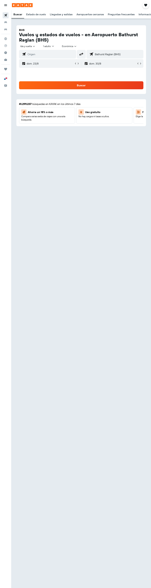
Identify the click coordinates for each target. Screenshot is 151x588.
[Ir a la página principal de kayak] (22, 5)
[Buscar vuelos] (5, 15)
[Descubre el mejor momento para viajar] (5, 52)
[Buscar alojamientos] (5, 22)
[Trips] (5, 69)
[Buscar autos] (5, 29)
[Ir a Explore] (5, 38)
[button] (5, 5)
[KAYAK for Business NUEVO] (5, 59)
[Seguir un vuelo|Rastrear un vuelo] (5, 45)
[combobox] (69, 46)
